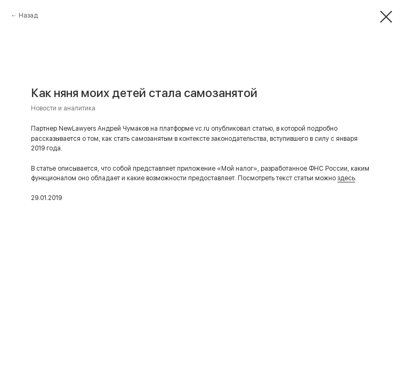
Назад (28, 15)
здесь (346, 178)
